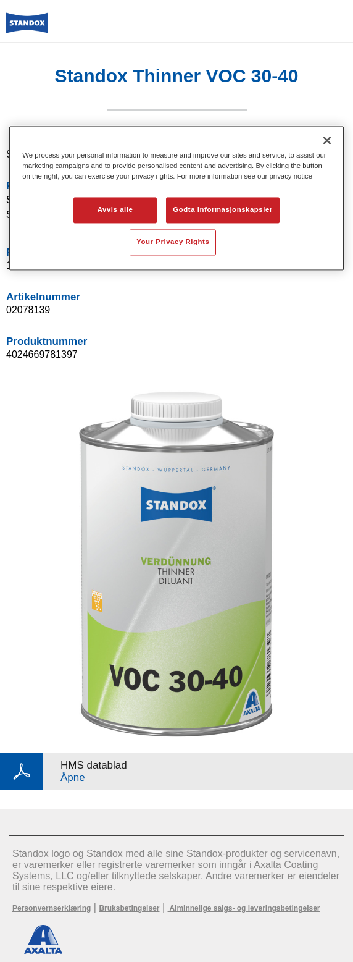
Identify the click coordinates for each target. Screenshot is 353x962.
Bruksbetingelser (129, 908)
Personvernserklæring (51, 908)
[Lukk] (327, 140)
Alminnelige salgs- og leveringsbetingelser (244, 908)
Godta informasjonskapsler (223, 209)
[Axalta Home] (27, 28)
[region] (176, 198)
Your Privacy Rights (172, 241)
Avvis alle (115, 209)
